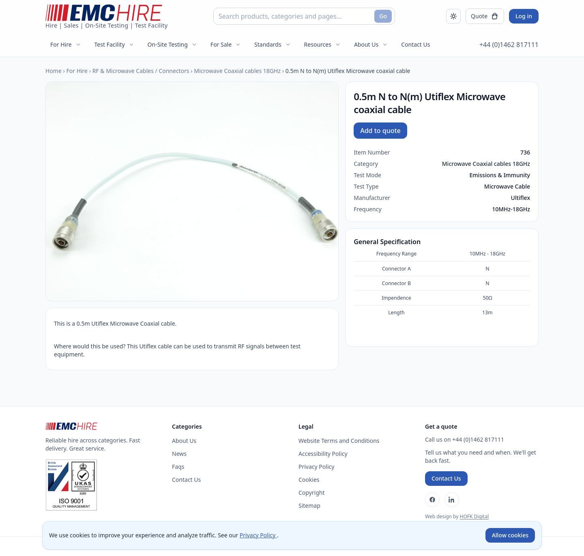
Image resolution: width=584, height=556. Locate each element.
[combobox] (304, 16)
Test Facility (114, 44)
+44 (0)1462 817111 (509, 44)
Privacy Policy (316, 466)
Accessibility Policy (323, 453)
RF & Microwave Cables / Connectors (140, 71)
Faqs (178, 466)
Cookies (308, 479)
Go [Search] (383, 16)
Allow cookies (510, 535)
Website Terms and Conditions (339, 440)
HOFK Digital (474, 516)
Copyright (311, 492)
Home (53, 71)
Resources (322, 44)
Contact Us (415, 44)
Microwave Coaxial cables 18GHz (237, 71)
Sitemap (309, 505)
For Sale (225, 44)
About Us (371, 44)
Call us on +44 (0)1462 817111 (464, 439)
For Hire (66, 44)
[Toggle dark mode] (453, 16)
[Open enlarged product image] (192, 191)
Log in (523, 16)
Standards (272, 44)
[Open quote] (485, 16)
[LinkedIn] (451, 499)
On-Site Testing (173, 44)
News (179, 453)
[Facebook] (432, 499)
